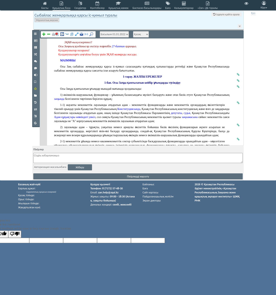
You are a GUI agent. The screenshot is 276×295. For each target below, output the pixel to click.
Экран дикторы (152, 200)
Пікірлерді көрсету (138, 176)
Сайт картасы (150, 192)
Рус (258, 13)
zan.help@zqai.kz (108, 192)
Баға (145, 188)
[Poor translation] (14, 234)
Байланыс (148, 184)
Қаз (253, 13)
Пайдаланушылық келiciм (158, 196)
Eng (264, 13)
